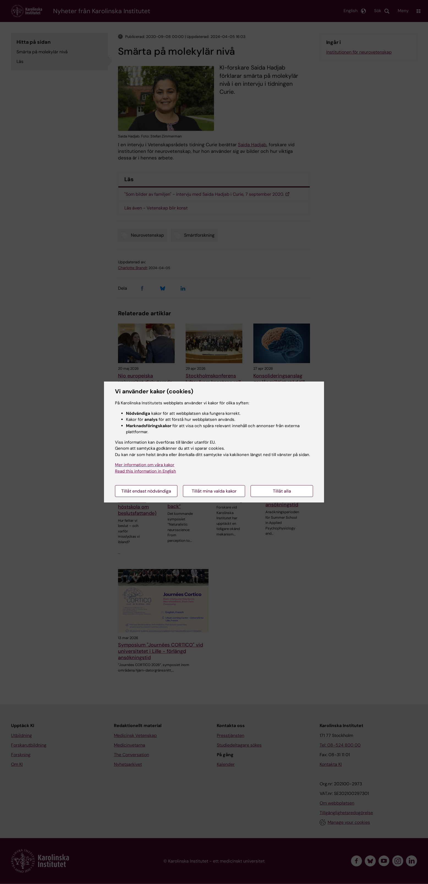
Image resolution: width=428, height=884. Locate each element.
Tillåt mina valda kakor (214, 491)
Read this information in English (145, 471)
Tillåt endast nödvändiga (146, 491)
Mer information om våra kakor (144, 465)
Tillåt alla (282, 491)
